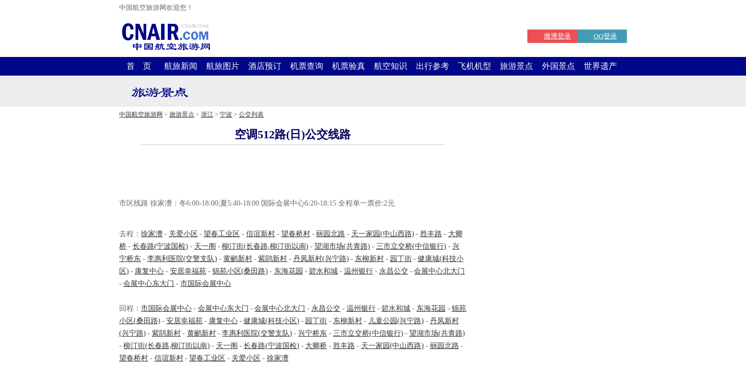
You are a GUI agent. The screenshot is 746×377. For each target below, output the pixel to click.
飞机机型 (474, 66)
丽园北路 (330, 234)
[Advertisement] (292, 173)
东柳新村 (369, 259)
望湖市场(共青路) (342, 246)
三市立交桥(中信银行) (411, 246)
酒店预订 (264, 66)
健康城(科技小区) (271, 321)
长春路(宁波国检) (160, 246)
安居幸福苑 (188, 271)
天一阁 (205, 246)
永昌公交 (393, 271)
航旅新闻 (180, 66)
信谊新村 (260, 234)
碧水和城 (323, 271)
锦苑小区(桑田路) (240, 271)
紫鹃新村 (272, 259)
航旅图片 (222, 66)
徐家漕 (152, 234)
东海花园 (288, 271)
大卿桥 (316, 346)
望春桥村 (295, 234)
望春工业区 (222, 234)
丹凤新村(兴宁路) (321, 259)
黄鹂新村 (237, 259)
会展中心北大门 (439, 271)
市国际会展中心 (205, 283)
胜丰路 (431, 234)
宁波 (226, 114)
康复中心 (149, 271)
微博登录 (557, 36)
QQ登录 (605, 36)
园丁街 (401, 259)
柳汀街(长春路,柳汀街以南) (265, 246)
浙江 (207, 114)
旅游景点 (516, 66)
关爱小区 (183, 234)
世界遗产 (600, 66)
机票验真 (348, 66)
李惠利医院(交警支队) (182, 259)
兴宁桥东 (312, 333)
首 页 (138, 66)
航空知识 (390, 66)
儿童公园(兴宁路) (396, 321)
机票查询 (306, 66)
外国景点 (558, 66)
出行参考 (432, 66)
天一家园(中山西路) (382, 234)
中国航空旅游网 (141, 114)
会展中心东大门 (148, 283)
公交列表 (251, 114)
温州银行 (358, 271)
